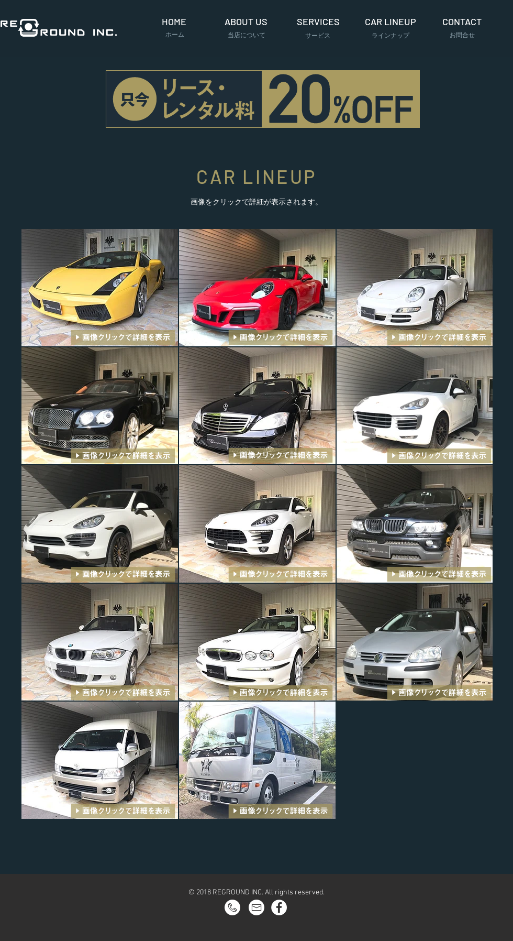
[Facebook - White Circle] (279, 907)
